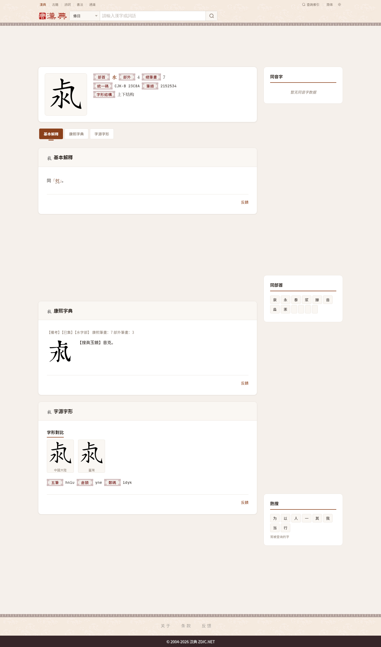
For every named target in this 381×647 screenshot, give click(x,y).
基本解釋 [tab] (51, 133)
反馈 (207, 625)
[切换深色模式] (339, 4)
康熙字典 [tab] (76, 133)
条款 (186, 625)
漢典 (43, 4)
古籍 (55, 4)
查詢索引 (310, 4)
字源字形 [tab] (101, 133)
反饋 (244, 202)
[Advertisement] (190, 42)
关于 (166, 625)
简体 (329, 4)
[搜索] (211, 16)
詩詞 (67, 4)
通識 (92, 4)
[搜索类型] (85, 16)
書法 (80, 4)
